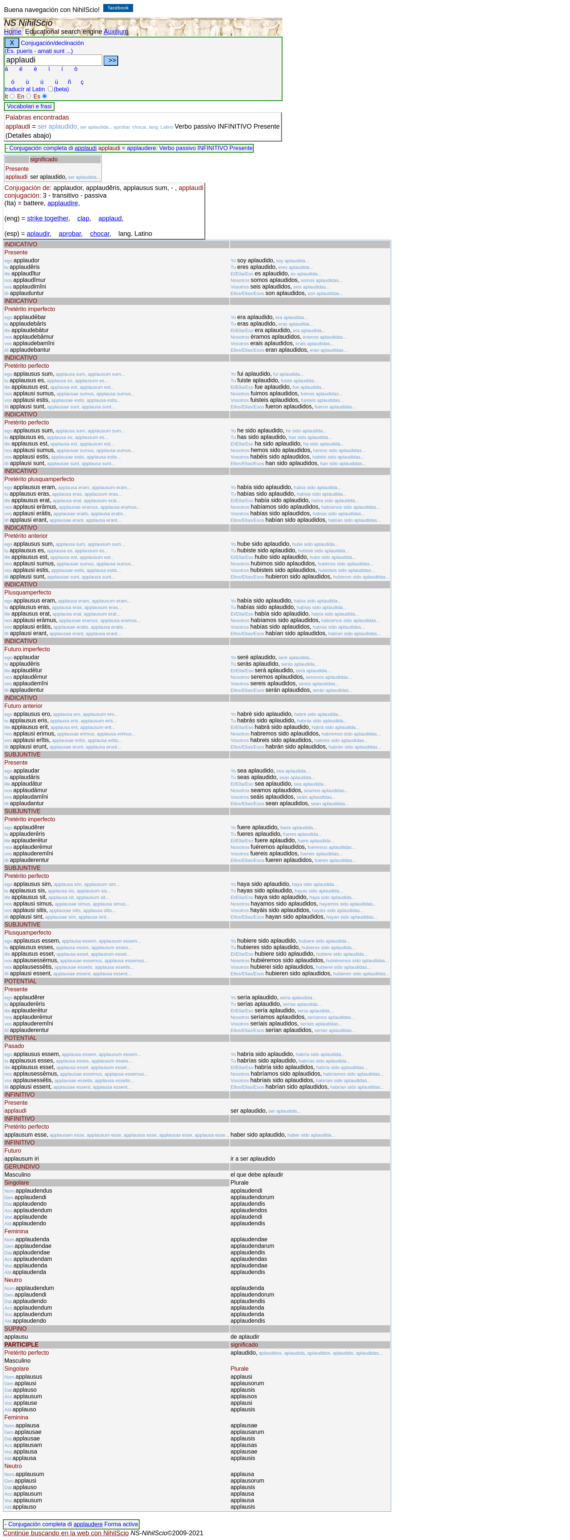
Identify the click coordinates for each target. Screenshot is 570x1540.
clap (83, 218)
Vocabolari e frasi (29, 106)
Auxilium (116, 31)
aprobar (70, 233)
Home (12, 31)
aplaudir (38, 233)
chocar (99, 233)
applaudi (86, 148)
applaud (110, 218)
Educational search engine (63, 31)
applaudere (88, 1524)
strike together (47, 218)
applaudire (63, 203)
